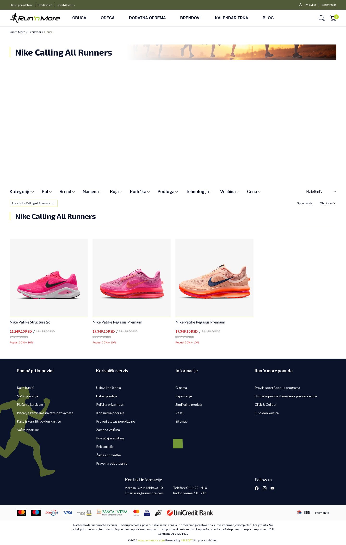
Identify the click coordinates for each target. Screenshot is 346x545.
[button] (322, 18)
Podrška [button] (140, 191)
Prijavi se (310, 4)
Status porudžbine (21, 5)
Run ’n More (17, 32)
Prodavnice (45, 5)
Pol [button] (47, 191)
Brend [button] (67, 191)
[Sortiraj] (321, 192)
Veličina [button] (229, 191)
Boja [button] (116, 191)
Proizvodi (35, 32)
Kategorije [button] (22, 191)
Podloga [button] (168, 191)
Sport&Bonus (66, 5)
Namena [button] (92, 191)
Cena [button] (254, 191)
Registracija (328, 4)
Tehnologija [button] (199, 191)
